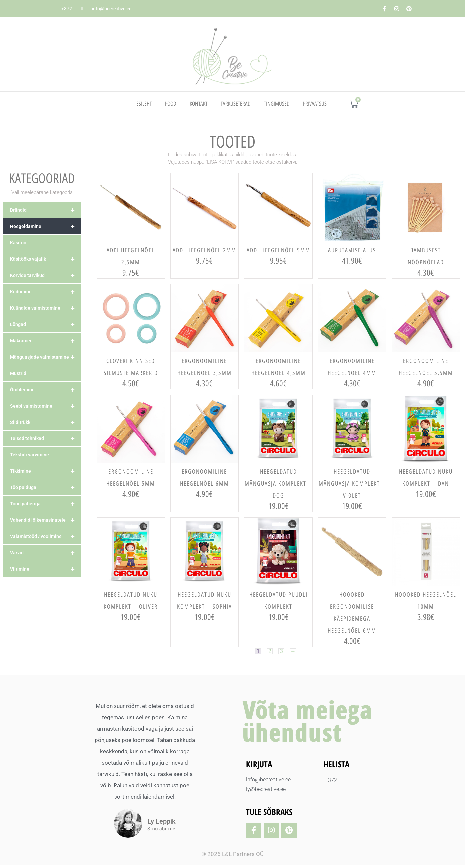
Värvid (45, 553)
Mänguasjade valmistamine (45, 357)
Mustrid (18, 373)
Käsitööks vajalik (45, 259)
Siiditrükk (45, 422)
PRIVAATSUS (315, 103)
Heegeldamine (45, 226)
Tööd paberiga (45, 504)
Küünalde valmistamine (45, 308)
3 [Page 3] (281, 651)
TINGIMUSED (277, 103)
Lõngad (45, 324)
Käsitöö (18, 242)
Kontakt (198, 103)
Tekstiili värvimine (29, 454)
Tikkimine (45, 471)
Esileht (144, 103)
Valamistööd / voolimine (45, 536)
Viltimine (45, 569)
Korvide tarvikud (45, 275)
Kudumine (45, 292)
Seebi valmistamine (45, 406)
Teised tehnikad (45, 438)
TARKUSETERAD (236, 103)
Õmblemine (45, 390)
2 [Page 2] (269, 651)
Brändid (45, 210)
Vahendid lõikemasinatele (45, 520)
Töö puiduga (45, 487)
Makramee (45, 341)
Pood (170, 103)
